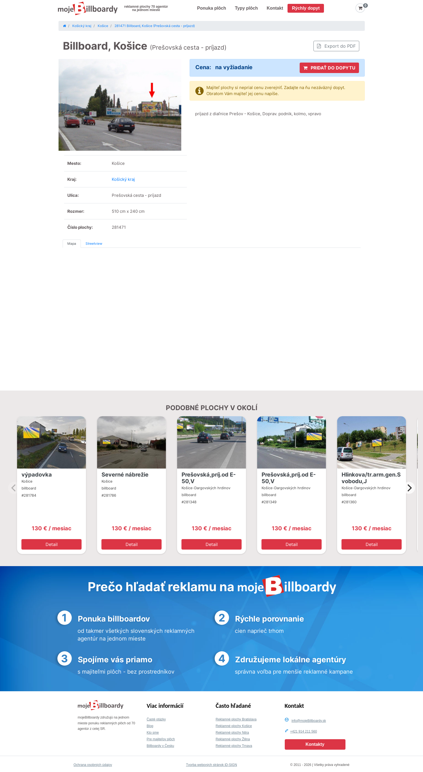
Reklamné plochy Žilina (233, 739)
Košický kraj (123, 179)
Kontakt (275, 8)
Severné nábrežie (125, 474)
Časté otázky (156, 719)
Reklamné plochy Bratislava (236, 719)
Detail (52, 544)
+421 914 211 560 (303, 731)
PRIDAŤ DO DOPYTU (329, 68)
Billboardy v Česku (160, 746)
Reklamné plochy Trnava (234, 746)
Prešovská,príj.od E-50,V (209, 478)
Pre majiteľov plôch (161, 739)
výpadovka (37, 474)
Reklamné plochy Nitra (232, 733)
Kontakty (314, 744)
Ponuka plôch (211, 8)
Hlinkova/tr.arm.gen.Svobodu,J (371, 478)
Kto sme (153, 733)
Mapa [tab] (71, 243)
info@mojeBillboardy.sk (309, 721)
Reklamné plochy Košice (234, 726)
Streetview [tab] (94, 243)
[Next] (409, 488)
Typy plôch (246, 8)
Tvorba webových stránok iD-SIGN (211, 765)
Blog (150, 726)
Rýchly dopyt (306, 8)
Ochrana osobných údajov (93, 765)
